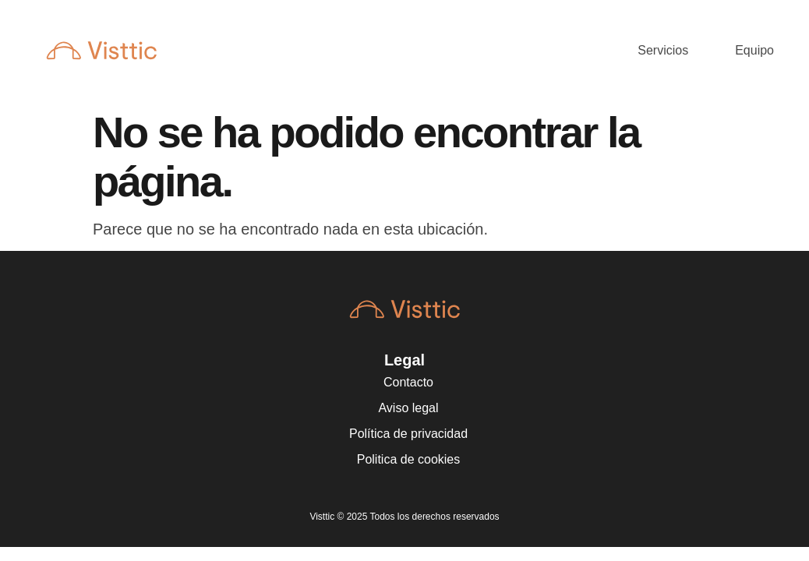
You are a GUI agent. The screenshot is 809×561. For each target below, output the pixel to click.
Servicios (663, 50)
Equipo (754, 50)
